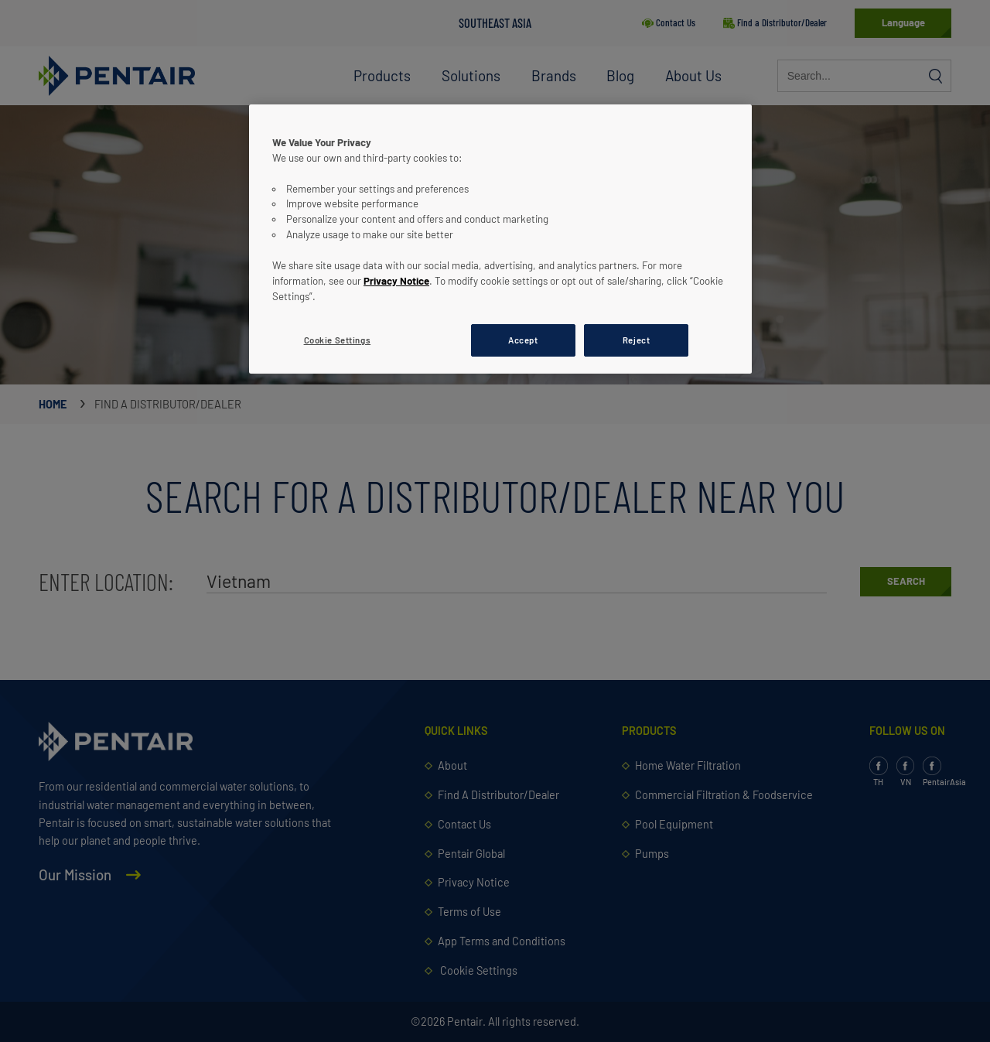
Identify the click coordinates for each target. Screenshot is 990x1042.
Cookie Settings (337, 340)
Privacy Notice (396, 281)
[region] (500, 239)
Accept (523, 340)
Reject (636, 340)
